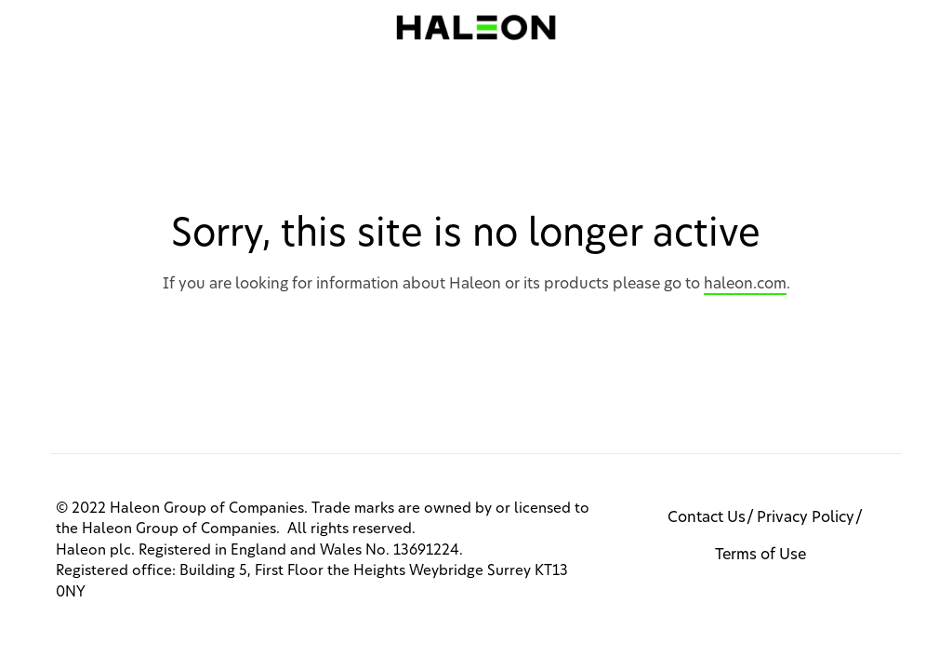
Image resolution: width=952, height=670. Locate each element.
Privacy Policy (805, 517)
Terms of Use (760, 554)
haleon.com (745, 283)
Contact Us (707, 517)
